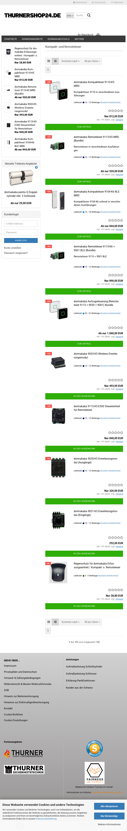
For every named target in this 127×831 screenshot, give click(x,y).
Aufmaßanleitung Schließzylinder (84, 666)
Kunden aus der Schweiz (79, 687)
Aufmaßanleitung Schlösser (81, 673)
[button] (80, 2)
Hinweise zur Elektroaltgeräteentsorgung (26, 702)
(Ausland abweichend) (110, 102)
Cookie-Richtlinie (13, 714)
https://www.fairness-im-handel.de (107, 792)
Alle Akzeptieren (109, 806)
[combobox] (70, 61)
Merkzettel (117, 2)
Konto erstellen (12, 247)
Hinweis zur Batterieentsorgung (21, 696)
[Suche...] (70, 15)
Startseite (10, 39)
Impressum (10, 665)
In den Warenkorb (84, 396)
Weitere (79, 39)
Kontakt (8, 708)
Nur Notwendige (109, 816)
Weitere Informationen (109, 824)
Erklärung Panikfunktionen (80, 680)
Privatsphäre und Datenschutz (20, 671)
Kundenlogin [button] (99, 2)
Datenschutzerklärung (46, 818)
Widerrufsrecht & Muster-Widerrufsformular (27, 684)
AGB (6, 690)
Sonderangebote (32, 39)
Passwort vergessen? (16, 253)
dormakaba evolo (59, 39)
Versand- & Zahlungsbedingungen (22, 677)
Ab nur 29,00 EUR (21, 203)
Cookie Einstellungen (15, 720)
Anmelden (21, 240)
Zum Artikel (84, 127)
